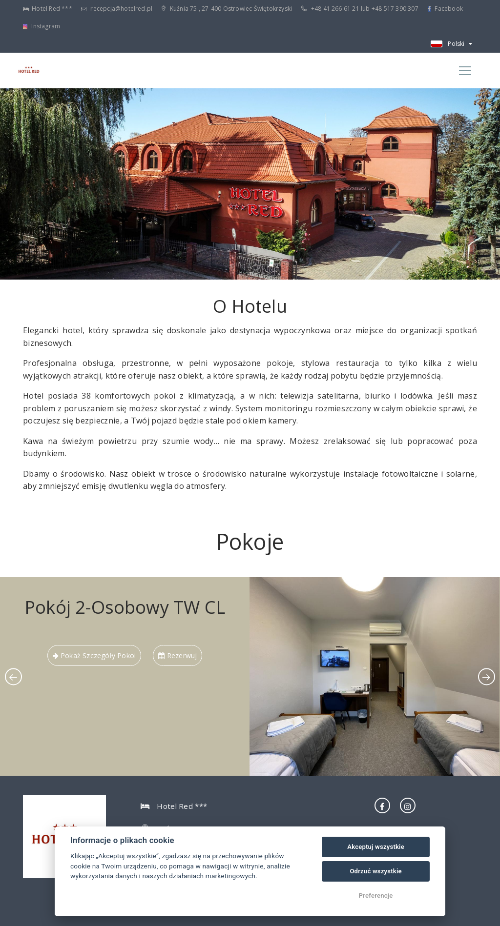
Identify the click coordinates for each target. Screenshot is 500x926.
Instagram (41, 26)
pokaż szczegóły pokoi (94, 655)
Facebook (445, 8)
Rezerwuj (177, 655)
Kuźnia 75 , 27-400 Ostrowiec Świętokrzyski (227, 8)
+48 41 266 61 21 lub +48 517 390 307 (359, 8)
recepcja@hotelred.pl (116, 8)
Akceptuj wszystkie (375, 846)
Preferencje (376, 895)
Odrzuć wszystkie (375, 871)
